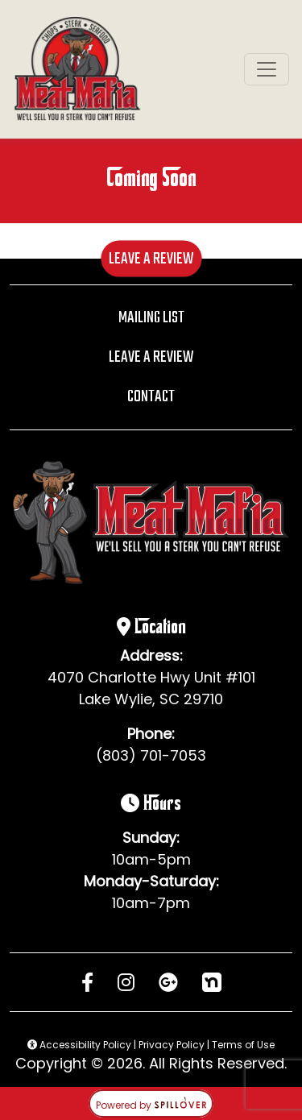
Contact (151, 396)
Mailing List (151, 317)
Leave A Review (151, 258)
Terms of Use (243, 1045)
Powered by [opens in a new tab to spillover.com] (151, 1105)
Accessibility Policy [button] (79, 1045)
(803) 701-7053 (151, 755)
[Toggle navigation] (266, 69)
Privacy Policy (172, 1045)
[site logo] (77, 69)
